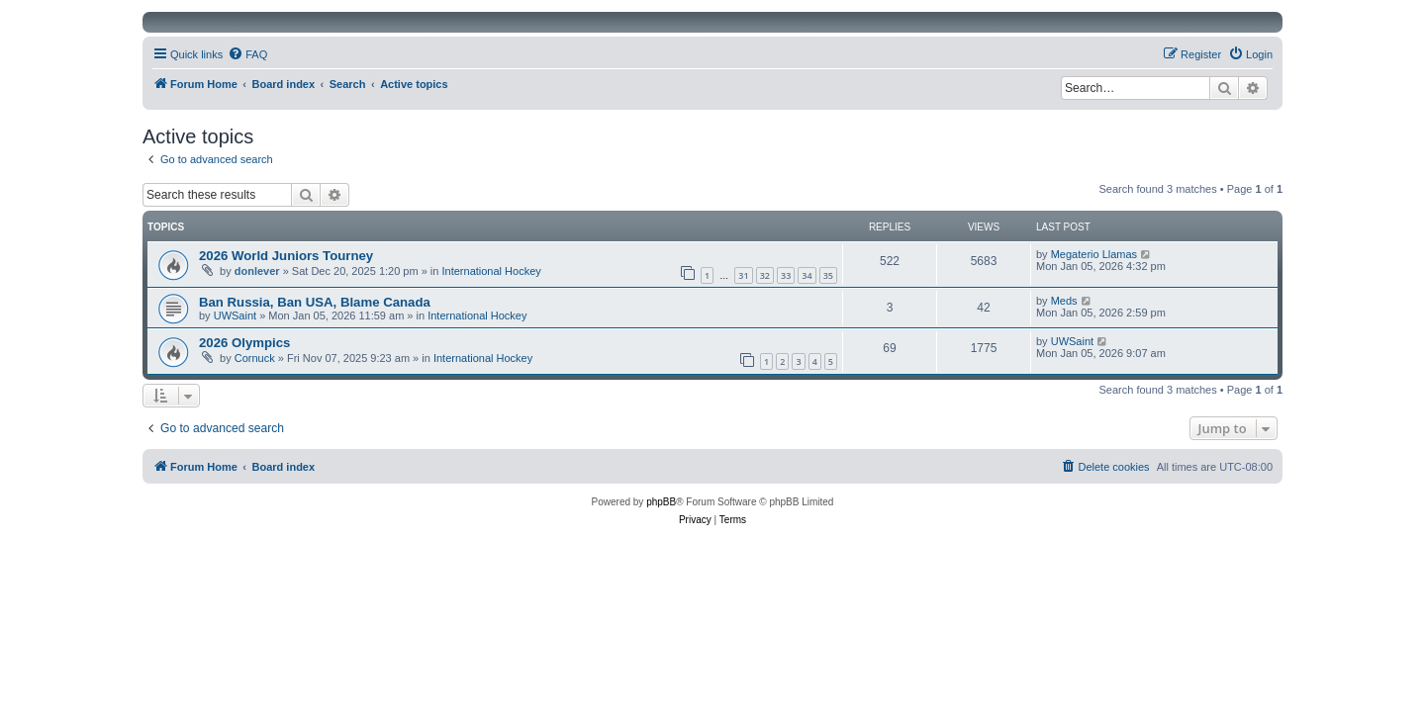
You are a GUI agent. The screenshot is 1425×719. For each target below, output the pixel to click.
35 (828, 275)
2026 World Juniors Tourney (286, 255)
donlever (257, 271)
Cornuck (255, 358)
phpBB (661, 501)
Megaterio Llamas (1094, 254)
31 (743, 275)
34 (806, 275)
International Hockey (491, 271)
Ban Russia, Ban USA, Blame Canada (314, 302)
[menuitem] (247, 54)
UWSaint (235, 315)
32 (765, 275)
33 (786, 275)
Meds (1064, 301)
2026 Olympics (244, 342)
